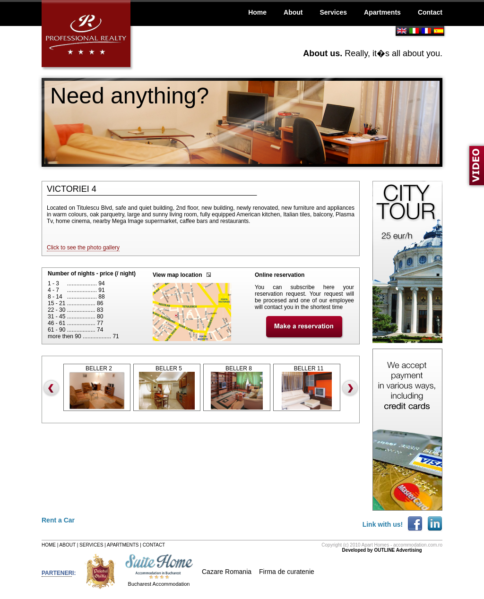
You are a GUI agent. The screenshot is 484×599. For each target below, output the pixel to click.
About (293, 12)
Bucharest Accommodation (159, 584)
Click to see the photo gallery (83, 247)
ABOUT (68, 545)
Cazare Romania (226, 571)
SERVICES (91, 545)
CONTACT (154, 545)
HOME (49, 545)
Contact (430, 12)
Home (257, 12)
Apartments (382, 12)
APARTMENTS (122, 545)
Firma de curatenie (286, 571)
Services (333, 12)
